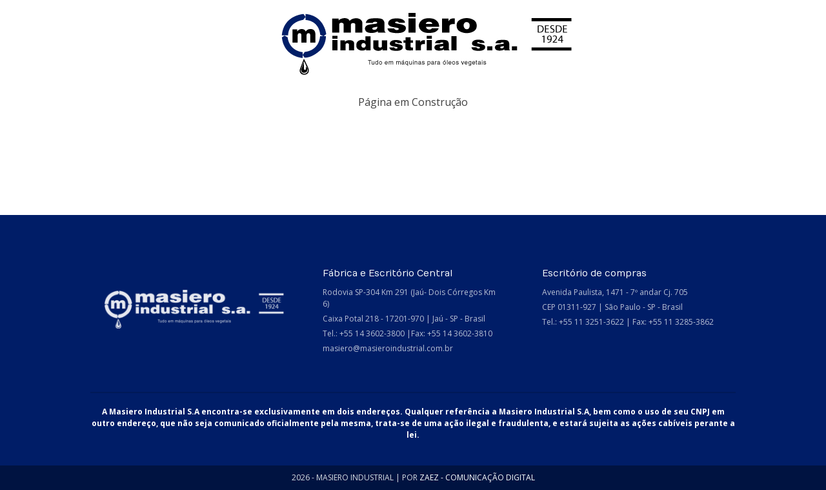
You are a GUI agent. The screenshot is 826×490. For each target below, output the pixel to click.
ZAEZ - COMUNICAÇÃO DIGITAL (477, 477)
